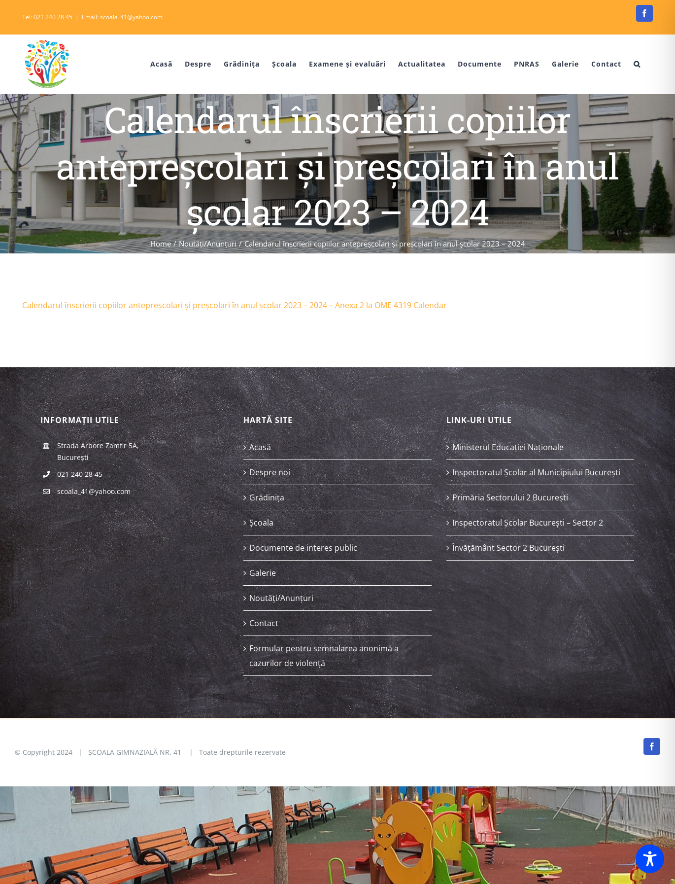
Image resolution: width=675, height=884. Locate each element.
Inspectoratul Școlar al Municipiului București (536, 472)
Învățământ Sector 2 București (508, 547)
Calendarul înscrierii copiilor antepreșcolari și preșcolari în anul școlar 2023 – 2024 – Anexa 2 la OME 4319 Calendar (234, 305)
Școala (261, 522)
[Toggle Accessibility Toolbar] (650, 859)
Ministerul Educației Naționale (508, 447)
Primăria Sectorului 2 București (510, 497)
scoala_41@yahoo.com (94, 491)
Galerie (262, 572)
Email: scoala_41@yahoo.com (122, 17)
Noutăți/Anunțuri (281, 598)
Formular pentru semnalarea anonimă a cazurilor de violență (324, 656)
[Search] (637, 64)
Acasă (260, 447)
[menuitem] (154, 64)
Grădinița (266, 497)
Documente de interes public (303, 547)
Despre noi (269, 472)
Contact (263, 623)
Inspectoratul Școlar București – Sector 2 (527, 522)
